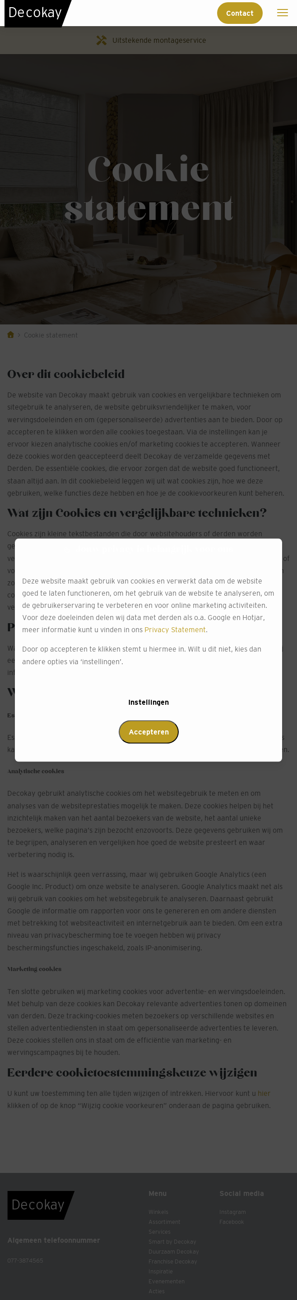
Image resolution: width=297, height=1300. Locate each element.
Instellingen (148, 702)
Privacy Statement (175, 630)
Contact (240, 13)
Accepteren (149, 732)
